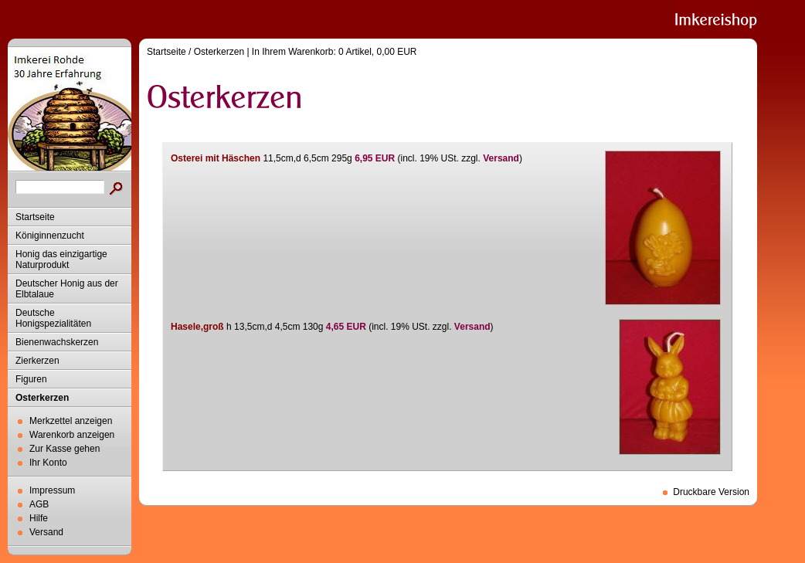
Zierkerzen (37, 360)
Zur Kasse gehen (64, 448)
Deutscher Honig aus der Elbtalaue (66, 289)
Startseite (35, 217)
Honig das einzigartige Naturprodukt (61, 259)
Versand (46, 532)
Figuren (31, 379)
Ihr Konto (48, 462)
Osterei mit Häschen (215, 158)
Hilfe (38, 518)
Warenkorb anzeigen (71, 434)
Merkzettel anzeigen (70, 420)
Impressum (52, 490)
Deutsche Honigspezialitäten (53, 318)
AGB (39, 504)
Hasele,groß (197, 326)
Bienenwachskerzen (56, 342)
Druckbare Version (711, 492)
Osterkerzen (42, 397)
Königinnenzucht (49, 235)
